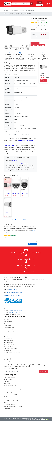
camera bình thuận (8, 372)
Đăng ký (39, 2)
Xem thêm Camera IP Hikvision (20, 199)
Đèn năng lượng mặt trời (9, 306)
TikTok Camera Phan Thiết (14, 291)
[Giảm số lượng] (32, 41)
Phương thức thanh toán (9, 324)
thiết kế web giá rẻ (8, 329)
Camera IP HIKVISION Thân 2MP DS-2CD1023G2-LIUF (8, 192)
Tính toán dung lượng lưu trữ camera (12, 374)
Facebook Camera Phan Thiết (16, 287)
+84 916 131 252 (13, 269)
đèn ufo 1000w (7, 333)
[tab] (6, 46)
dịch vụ (5, 314)
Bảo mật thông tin (8, 318)
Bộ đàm (5, 393)
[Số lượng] (35, 41)
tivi (4, 378)
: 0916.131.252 (37, 45)
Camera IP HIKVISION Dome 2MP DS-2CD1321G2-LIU (24, 192)
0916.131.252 (16, 160)
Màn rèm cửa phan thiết (9, 359)
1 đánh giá (38, 24)
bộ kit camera (7, 362)
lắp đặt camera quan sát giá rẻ (10, 328)
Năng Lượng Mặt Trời (29, 10)
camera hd (6, 361)
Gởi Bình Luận (32, 223)
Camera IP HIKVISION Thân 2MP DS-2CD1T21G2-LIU (32, 192)
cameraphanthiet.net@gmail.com (19, 163)
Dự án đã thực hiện (8, 301)
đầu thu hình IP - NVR (8, 366)
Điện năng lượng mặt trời (9, 389)
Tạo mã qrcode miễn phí (9, 384)
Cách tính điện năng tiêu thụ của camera (13, 386)
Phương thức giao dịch (9, 326)
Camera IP (16, 9)
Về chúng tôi (6, 299)
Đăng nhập (39, 5)
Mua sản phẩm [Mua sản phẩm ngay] (35, 43)
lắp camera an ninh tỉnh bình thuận (12, 370)
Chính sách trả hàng (8, 322)
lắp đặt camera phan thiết (9, 357)
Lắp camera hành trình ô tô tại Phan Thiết (13, 391)
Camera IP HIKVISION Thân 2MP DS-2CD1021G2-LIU (43, 74)
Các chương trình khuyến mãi (10, 310)
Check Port (6, 382)
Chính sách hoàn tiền (8, 320)
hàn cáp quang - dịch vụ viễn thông (11, 312)
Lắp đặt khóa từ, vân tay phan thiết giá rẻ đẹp (14, 10)
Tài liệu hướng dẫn (8, 305)
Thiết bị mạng (7, 387)
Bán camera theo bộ (8, 308)
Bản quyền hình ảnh (8, 341)
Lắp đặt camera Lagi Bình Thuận (11, 380)
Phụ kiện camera (39, 9)
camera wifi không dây (30, 9)
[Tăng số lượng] (38, 41)
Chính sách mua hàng (8, 316)
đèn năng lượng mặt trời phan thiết (12, 331)
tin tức (5, 303)
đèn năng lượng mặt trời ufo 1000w (12, 337)
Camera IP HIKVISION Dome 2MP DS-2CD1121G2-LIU (15, 192)
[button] (6, 30)
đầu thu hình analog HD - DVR (10, 364)
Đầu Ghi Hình (22, 9)
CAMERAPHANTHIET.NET (33, 397)
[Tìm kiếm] (31, 3)
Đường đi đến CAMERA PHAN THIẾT (12, 275)
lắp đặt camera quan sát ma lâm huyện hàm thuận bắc (16, 368)
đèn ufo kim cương (8, 335)
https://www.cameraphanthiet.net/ (17, 285)
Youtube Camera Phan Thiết (16, 289)
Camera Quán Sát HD (8, 9)
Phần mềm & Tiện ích (8, 339)
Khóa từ (5, 376)
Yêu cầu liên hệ (43, 351)
